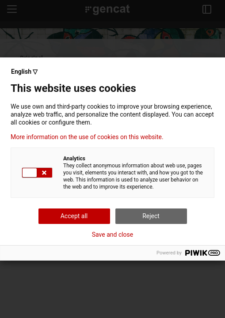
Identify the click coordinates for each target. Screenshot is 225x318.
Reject (151, 216)
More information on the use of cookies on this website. (87, 136)
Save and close (112, 234)
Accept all (74, 216)
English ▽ (24, 71)
